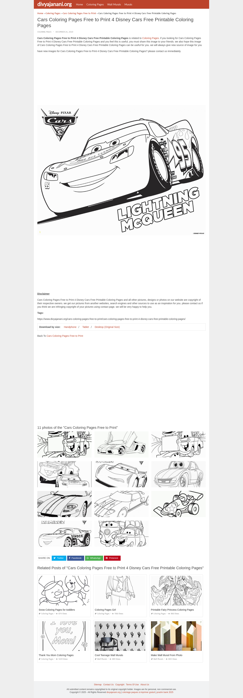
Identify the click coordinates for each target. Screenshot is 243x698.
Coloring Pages (95, 4)
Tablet (85, 326)
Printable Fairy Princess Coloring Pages (172, 609)
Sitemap (98, 684)
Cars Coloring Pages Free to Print (65, 335)
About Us (144, 684)
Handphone (70, 326)
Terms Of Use (132, 684)
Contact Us (108, 684)
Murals (128, 4)
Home (79, 4)
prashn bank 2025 (165, 692)
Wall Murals (114, 4)
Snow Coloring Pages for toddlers (57, 609)
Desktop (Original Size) (107, 326)
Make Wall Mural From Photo (166, 655)
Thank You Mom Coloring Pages (56, 655)
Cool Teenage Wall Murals (109, 655)
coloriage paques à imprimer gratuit (138, 692)
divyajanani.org (54, 4)
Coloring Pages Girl (105, 609)
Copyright (119, 684)
